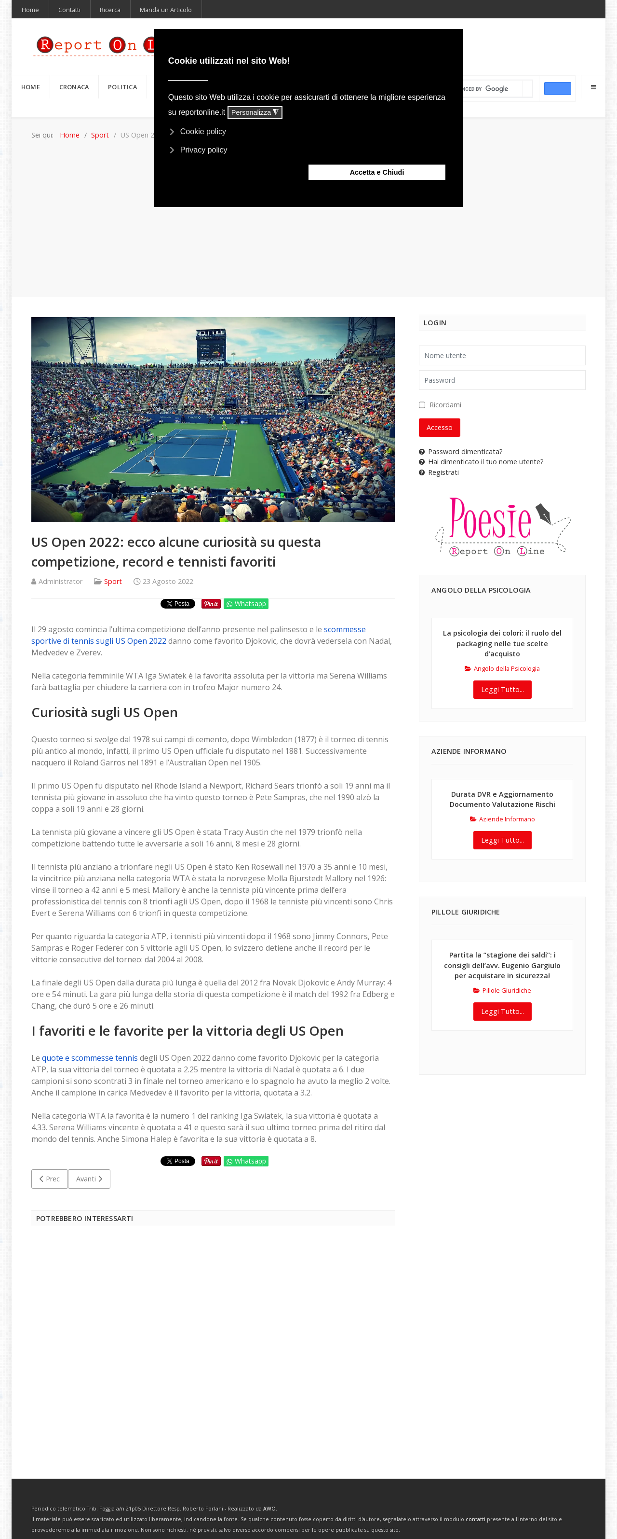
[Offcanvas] (593, 86)
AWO (269, 1508)
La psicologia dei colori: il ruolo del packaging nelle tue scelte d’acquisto (502, 643)
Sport (113, 581)
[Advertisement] (308, 212)
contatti (475, 1519)
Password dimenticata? (461, 451)
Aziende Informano (502, 819)
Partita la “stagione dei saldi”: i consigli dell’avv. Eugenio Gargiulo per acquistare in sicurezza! (502, 965)
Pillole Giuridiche (502, 990)
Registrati (439, 472)
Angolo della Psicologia (502, 668)
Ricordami (445, 404)
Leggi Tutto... (502, 689)
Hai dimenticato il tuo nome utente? (481, 461)
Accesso (440, 427)
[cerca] (483, 89)
